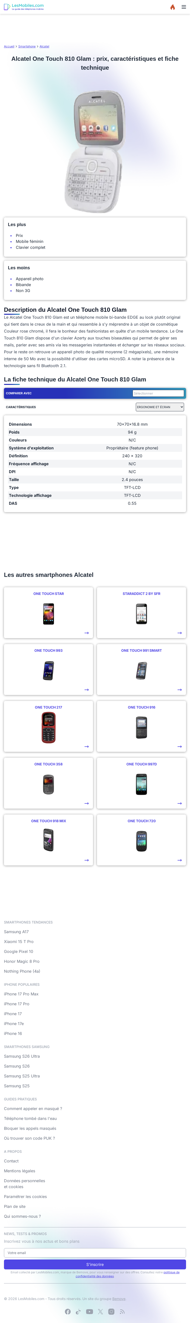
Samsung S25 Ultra (22, 1075)
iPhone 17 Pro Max (21, 993)
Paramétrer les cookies (25, 1196)
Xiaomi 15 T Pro (19, 941)
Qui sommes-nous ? (22, 1216)
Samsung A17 (16, 931)
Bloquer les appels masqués (30, 1128)
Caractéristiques (21, 407)
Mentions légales (19, 1170)
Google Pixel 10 (18, 951)
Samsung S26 (17, 1066)
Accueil (9, 46)
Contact (11, 1160)
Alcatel (44, 46)
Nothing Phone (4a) (22, 971)
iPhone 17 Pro (16, 1003)
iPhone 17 (13, 1013)
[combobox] (157, 393)
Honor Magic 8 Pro (22, 961)
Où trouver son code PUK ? (29, 1138)
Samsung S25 (17, 1085)
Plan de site (14, 1206)
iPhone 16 (13, 1033)
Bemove (118, 1299)
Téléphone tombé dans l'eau (30, 1118)
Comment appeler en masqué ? (33, 1108)
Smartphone (27, 46)
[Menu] (184, 7)
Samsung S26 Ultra (22, 1056)
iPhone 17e (14, 1023)
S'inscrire (95, 1264)
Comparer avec (19, 393)
